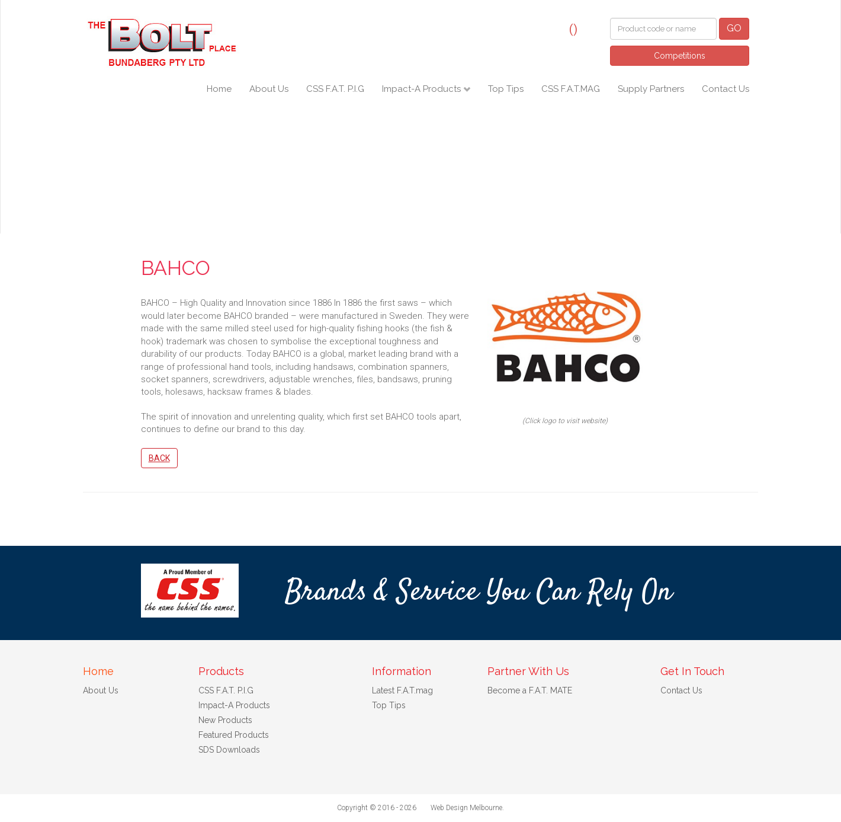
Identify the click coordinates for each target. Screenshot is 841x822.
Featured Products (233, 735)
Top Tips (506, 89)
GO (734, 28)
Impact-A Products (422, 89)
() (573, 29)
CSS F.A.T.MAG (570, 89)
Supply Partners (651, 89)
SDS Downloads (229, 749)
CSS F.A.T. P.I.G (335, 89)
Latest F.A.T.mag (402, 690)
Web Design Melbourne (466, 808)
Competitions (679, 55)
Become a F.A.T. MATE (529, 690)
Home (219, 89)
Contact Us (725, 89)
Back (159, 458)
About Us (268, 89)
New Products (225, 720)
